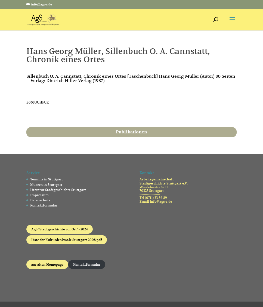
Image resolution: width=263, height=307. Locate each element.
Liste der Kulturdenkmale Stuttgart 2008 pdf (66, 240)
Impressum (39, 195)
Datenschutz (40, 200)
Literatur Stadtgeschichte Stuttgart (58, 190)
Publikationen (131, 132)
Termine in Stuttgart (46, 179)
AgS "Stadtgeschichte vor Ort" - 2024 (59, 229)
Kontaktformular (43, 205)
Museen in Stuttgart (46, 185)
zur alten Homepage (47, 264)
